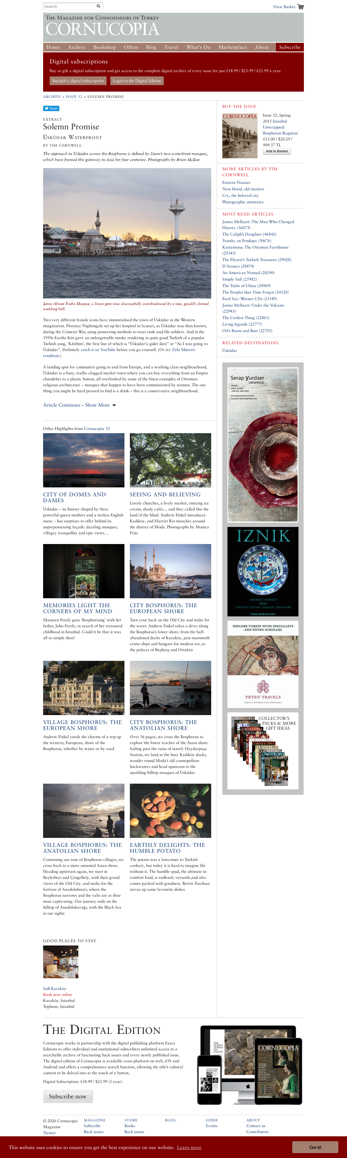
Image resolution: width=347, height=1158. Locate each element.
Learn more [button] (189, 1147)
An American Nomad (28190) (248, 272)
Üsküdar (229, 350)
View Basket (284, 6)
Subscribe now (67, 1096)
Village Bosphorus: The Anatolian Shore (82, 848)
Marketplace (233, 47)
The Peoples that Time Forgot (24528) (255, 292)
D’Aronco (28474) (238, 266)
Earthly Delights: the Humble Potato (167, 848)
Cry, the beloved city (240, 195)
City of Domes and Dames (74, 497)
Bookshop (105, 47)
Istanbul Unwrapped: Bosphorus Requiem (280, 127)
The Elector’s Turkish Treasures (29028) (256, 259)
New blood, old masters (243, 188)
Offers (131, 47)
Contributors (257, 1131)
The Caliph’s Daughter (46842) (249, 234)
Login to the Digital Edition (137, 80)
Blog (151, 47)
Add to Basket (277, 151)
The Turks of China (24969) (246, 285)
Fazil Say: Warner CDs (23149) (249, 298)
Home (53, 47)
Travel (171, 47)
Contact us (255, 1125)
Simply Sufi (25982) (239, 279)
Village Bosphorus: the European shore (82, 725)
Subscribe (290, 47)
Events (211, 1125)
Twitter (49, 1132)
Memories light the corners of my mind (78, 608)
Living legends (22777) (242, 324)
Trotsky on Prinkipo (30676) (246, 240)
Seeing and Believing (165, 494)
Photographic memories (243, 202)
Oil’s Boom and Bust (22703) (247, 330)
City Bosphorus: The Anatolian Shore (163, 725)
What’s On (198, 47)
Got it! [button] (315, 1147)
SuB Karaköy (54, 988)
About (262, 47)
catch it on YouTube (98, 349)
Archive (76, 47)
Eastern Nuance (236, 182)
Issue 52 (74, 97)
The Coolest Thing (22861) (245, 317)
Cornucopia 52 (97, 428)
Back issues (94, 1131)
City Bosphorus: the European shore (163, 608)
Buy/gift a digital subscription (78, 80)
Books (129, 1125)
